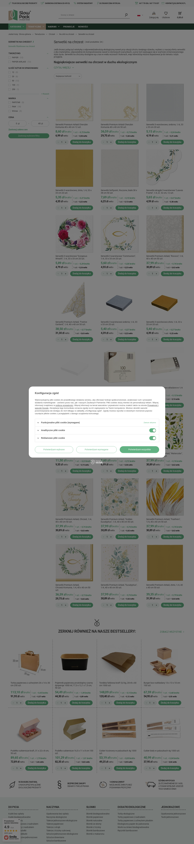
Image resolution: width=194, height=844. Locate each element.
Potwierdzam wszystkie (139, 449)
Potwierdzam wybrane (54, 449)
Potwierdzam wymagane (96, 449)
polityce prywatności (64, 405)
